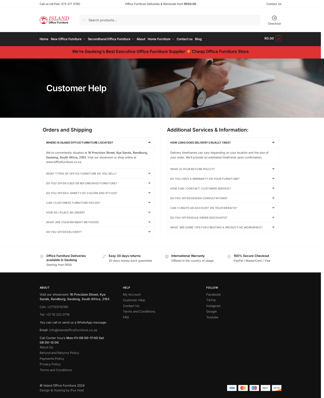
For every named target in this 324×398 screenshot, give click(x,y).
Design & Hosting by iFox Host (62, 389)
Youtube (212, 316)
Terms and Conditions (56, 368)
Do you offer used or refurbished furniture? (81, 181)
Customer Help (134, 299)
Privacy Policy (50, 363)
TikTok (211, 299)
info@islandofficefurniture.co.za (73, 329)
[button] (272, 38)
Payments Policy (52, 357)
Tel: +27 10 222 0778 (54, 313)
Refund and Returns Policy (59, 352)
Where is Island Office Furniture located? (79, 141)
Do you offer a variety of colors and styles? (81, 191)
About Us (46, 346)
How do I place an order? (65, 211)
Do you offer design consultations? (199, 196)
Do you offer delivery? (64, 230)
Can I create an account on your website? (203, 206)
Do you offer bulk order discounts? (199, 216)
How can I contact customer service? (200, 187)
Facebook (213, 293)
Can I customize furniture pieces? (73, 201)
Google (211, 310)
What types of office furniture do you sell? (81, 172)
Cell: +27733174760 (54, 305)
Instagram (213, 304)
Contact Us (273, 4)
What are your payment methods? (72, 220)
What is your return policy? (192, 167)
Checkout (274, 20)
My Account (132, 293)
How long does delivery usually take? (200, 141)
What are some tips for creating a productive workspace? (216, 226)
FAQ (126, 316)
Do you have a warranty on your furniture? (205, 177)
